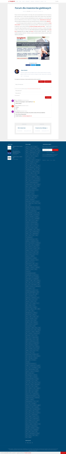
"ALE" (32, 146)
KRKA (26, 299)
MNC (35, 320)
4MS (35, 173)
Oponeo (30, 342)
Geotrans (32, 259)
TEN (30, 408)
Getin (37, 259)
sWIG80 (34, 405)
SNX (29, 391)
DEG (30, 231)
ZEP (33, 435)
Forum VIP (32, 1)
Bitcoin (37, 201)
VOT (34, 420)
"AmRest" (27, 148)
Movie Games (28, 327)
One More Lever (32, 340)
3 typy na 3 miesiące (35, 171)
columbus (27, 222)
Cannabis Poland (33, 210)
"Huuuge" (36, 156)
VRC (33, 422)
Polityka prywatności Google (31, 88)
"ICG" (26, 157)
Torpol (37, 410)
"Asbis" (27, 150)
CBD (38, 212)
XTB (36, 431)
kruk (33, 299)
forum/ (32, 31)
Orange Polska (35, 342)
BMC (36, 203)
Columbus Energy (34, 222)
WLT (31, 429)
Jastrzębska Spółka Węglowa (30, 291)
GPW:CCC (32, 267)
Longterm (11, 448)
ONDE (27, 340)
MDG (33, 310)
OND (37, 339)
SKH (26, 390)
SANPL (30, 376)
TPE (29, 412)
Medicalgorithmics (29, 312)
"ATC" (35, 150)
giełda (27, 261)
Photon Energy (28, 354)
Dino (26, 235)
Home (17, 1)
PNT (29, 359)
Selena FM (27, 384)
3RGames (27, 173)
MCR (29, 310)
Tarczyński (36, 407)
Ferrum (30, 252)
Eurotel (35, 248)
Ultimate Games (34, 414)
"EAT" (37, 154)
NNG (26, 333)
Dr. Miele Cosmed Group (30, 239)
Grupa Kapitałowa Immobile (30, 273)
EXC (38, 248)
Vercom (27, 418)
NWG (26, 337)
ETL (37, 246)
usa (37, 416)
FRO (34, 254)
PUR (29, 367)
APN (35, 186)
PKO (34, 356)
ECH (26, 242)
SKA (34, 388)
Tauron (27, 408)
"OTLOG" (36, 161)
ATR (26, 191)
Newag (33, 331)
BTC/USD (33, 208)
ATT (33, 191)
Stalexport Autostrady (29, 397)
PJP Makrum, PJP (35, 354)
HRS (29, 282)
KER (26, 293)
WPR (29, 431)
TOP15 (30, 410)
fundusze (27, 256)
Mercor (27, 316)
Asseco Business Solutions (30, 190)
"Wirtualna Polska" (29, 169)
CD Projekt (30, 214)
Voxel (30, 422)
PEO (34, 350)
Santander (35, 376)
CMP (26, 220)
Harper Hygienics (29, 278)
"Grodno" (27, 156)
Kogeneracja (28, 297)
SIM (26, 388)
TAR (32, 407)
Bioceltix (27, 199)
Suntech (27, 405)
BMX (26, 205)
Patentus (37, 346)
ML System (32, 318)
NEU (35, 329)
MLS (32, 320)
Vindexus (30, 420)
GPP (26, 265)
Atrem (30, 191)
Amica (30, 180)
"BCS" (39, 150)
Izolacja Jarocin (28, 290)
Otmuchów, (31, 344)
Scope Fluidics (28, 380)
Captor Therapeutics (29, 212)
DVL (36, 239)
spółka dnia (49, 21)
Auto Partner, (28, 193)
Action (30, 174)
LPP (30, 303)
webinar (31, 424)
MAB (26, 305)
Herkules (27, 280)
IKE (26, 284)
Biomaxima (32, 199)
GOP (36, 263)
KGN (26, 295)
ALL (32, 178)
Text (26, 410)
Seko (36, 382)
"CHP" (27, 154)
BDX (29, 197)
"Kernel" (32, 159)
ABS (38, 173)
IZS (36, 290)
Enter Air (30, 246)
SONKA (36, 391)
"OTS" (27, 163)
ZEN (26, 435)
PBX (26, 348)
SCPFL (36, 380)
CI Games (36, 216)
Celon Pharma (36, 214)
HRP (26, 282)
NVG (33, 335)
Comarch (27, 223)
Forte (26, 254)
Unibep (30, 416)
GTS (32, 276)
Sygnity (38, 405)
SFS (26, 386)
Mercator (34, 314)
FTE (37, 254)
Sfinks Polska (37, 384)
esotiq (34, 246)
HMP (31, 280)
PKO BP (38, 356)
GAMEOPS (32, 256)
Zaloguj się (41, 81)
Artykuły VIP (37, 1)
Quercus (32, 371)
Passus (30, 346)
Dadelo (36, 227)
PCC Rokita (30, 348)
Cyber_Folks (28, 227)
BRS (29, 208)
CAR (35, 212)
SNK (26, 391)
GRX (26, 276)
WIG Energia (28, 425)
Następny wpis (42, 124)
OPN (26, 342)
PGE (30, 352)
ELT (26, 244)
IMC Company (34, 284)
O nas (20, 1)
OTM (26, 344)
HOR (34, 280)
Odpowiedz (48, 97)
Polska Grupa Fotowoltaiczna (31, 363)
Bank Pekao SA (35, 195)
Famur (32, 250)
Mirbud (27, 318)
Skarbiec (38, 388)
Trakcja (33, 412)
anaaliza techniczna (36, 180)
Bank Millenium (28, 195)
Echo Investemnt (32, 242)
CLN (32, 218)
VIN (26, 420)
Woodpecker (36, 429)
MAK (34, 305)
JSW (37, 291)
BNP (29, 205)
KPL (38, 297)
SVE (30, 405)
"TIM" (26, 167)
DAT (26, 229)
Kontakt (42, 1)
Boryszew (37, 207)
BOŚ (26, 208)
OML (34, 339)
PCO (35, 348)
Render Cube (31, 373)
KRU (30, 299)
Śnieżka (36, 390)
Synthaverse (28, 407)
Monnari (30, 323)
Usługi (23, 1)
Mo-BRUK (27, 322)
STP (37, 401)
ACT (26, 174)
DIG (30, 233)
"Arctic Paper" (33, 148)
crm (34, 225)
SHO (32, 386)
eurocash (30, 248)
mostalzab (35, 323)
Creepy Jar (36, 223)
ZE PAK (38, 433)
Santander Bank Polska (30, 378)
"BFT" (38, 152)
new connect (28, 331)
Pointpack (33, 359)
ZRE (26, 437)
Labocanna (27, 301)
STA (38, 395)
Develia (27, 233)
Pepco (27, 352)
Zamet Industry (32, 433)
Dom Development (29, 237)
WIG (39, 424)
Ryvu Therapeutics (29, 374)
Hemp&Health (35, 278)
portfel (38, 365)
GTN (29, 276)
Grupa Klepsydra (28, 274)
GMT (33, 263)
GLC (33, 261)
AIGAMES (33, 176)
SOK (32, 391)
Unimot (34, 416)
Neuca (39, 329)
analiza (27, 182)
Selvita (32, 384)
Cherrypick (31, 216)
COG (33, 220)
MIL (37, 316)
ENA (29, 244)
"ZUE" (38, 169)
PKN (26, 356)
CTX (37, 225)
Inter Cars (32, 286)
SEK (32, 382)
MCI (26, 310)
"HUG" (32, 156)
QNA (26, 369)
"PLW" (27, 165)
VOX (26, 422)
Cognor (36, 220)
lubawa (34, 303)
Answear (38, 184)
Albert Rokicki (28, 11)
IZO (33, 288)
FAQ (45, 1)
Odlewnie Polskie (28, 339)
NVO (36, 335)
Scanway (36, 378)
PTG (26, 367)
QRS (37, 369)
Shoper (36, 386)
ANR (34, 184)
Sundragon (34, 403)
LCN (35, 301)
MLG (36, 318)
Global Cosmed (28, 263)
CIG (26, 218)
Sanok (27, 376)
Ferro (27, 252)
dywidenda (27, 240)
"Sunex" (34, 165)
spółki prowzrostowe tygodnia (31, 395)
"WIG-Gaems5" (31, 167)
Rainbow (36, 371)
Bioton (33, 201)
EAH (37, 240)
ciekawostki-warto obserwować (45, 19)
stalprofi (27, 399)
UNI (26, 416)
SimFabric (30, 388)
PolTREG (27, 365)
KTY (36, 299)
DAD (32, 227)
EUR (26, 248)
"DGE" (34, 154)
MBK (35, 308)
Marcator (27, 308)
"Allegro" (35, 146)
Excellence (27, 250)
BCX (26, 197)
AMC (26, 180)
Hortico (38, 280)
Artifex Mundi (34, 188)
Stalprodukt (37, 397)
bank (33, 193)
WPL (26, 431)
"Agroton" (27, 146)
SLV (33, 390)
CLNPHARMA (37, 218)
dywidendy (33, 240)
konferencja (34, 297)
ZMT (36, 435)
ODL (30, 337)
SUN (29, 403)
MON (26, 323)
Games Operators (29, 257)
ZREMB (30, 437)
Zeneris (30, 435)
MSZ (39, 327)
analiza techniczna (29, 184)
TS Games (38, 412)
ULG (29, 414)
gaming (35, 257)
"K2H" (34, 157)
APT (26, 188)
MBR (38, 308)
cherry (27, 216)
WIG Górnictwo (34, 425)
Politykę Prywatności (49, 154)
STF (34, 401)
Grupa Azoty (28, 271)
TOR (33, 410)
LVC (37, 303)
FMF (34, 252)
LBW (32, 301)
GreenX (32, 269)
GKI (30, 261)
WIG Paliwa (27, 427)
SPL (30, 393)
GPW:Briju (27, 267)
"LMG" (27, 161)
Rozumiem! (63, 452)
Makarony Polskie (29, 307)
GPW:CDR (37, 267)
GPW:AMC (30, 265)
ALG (29, 178)
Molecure (35, 322)
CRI (31, 225)
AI (29, 176)
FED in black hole (21, 128)
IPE (26, 288)
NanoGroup (28, 329)
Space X (27, 393)
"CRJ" (30, 154)
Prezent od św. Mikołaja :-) (41, 128)
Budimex (38, 208)
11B (26, 171)
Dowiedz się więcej (27, 452)
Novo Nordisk (28, 335)
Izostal (33, 290)
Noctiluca (30, 333)
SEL (39, 382)
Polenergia (27, 361)
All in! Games (37, 178)
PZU (39, 367)
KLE (35, 295)
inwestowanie (37, 286)
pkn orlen (30, 356)
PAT (33, 346)
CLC (29, 218)
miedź (34, 316)
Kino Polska (31, 295)
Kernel (30, 293)
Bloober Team (31, 203)
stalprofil (31, 399)
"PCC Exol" (31, 163)
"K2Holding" (28, 159)
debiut (38, 229)
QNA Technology (32, 369)
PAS (26, 346)
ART (29, 188)
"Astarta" (31, 150)
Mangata (34, 307)
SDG (29, 382)
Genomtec (27, 259)
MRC (36, 327)
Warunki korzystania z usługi (37, 88)
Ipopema (29, 288)
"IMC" (30, 157)
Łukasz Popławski (16, 159)
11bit (29, 171)
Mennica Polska (28, 314)
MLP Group (28, 320)
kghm (37, 293)
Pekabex (27, 350)
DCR (34, 229)
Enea (32, 244)
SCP (33, 380)
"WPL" (35, 169)
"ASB (38, 148)
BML (39, 203)
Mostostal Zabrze (29, 325)
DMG (30, 235)
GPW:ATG (35, 265)
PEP (37, 350)
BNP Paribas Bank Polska (30, 207)
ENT (26, 246)
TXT (26, 414)
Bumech (27, 210)
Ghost (38, 448)
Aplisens (31, 186)
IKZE (29, 284)
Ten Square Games (36, 408)
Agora (27, 176)
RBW (26, 373)
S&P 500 (35, 374)
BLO (26, 203)
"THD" (39, 165)
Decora (27, 231)
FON (37, 252)
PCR (38, 348)
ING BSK (27, 286)
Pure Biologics (34, 367)
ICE (32, 282)
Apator (27, 186)
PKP (26, 357)
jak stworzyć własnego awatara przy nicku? (37, 26)
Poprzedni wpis (24, 124)
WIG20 (37, 427)
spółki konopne (35, 393)
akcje (26, 178)
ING (38, 284)
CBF (26, 214)
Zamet (27, 433)
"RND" (30, 165)
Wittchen (27, 429)
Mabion (30, 305)
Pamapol (36, 344)
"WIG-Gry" (37, 167)
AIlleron (38, 176)
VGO (31, 418)
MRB (33, 327)
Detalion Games (36, 231)
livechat (27, 303)
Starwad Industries (29, 401)
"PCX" (35, 163)
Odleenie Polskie (35, 337)
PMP (26, 359)
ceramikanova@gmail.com (27, 115)
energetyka (37, 244)
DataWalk (30, 229)
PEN (31, 350)
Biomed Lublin (28, 201)
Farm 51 (36, 250)
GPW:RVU (27, 269)
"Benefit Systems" (33, 152)
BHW (33, 197)
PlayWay (35, 357)
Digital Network (35, 233)
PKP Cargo (30, 357)
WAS (36, 422)
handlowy (36, 276)
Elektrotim (38, 242)
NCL (32, 329)
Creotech (27, 225)
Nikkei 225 (37, 331)
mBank (32, 308)
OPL (37, 340)
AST (37, 190)
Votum (38, 420)
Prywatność (44, 160)
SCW (26, 382)
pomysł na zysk (33, 365)
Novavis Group (36, 333)
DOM (36, 235)
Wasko (27, 424)
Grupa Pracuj (35, 274)
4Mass (32, 173)
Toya (26, 412)
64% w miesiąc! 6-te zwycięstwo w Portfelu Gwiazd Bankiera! (16, 152)
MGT (30, 316)
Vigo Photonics (35, 418)
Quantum (27, 371)
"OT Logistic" (31, 161)
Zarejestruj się (48, 81)
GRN (36, 269)
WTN (33, 431)
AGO (36, 174)
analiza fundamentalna (34, 182)
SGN (29, 386)
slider (30, 390)
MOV (34, 325)
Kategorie (27, 1)
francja (30, 254)
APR (38, 186)
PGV (33, 352)
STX (26, 403)
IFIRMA (38, 282)
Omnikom (30, 448)
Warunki (48, 160)
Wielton (35, 424)
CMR (29, 220)
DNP (33, 235)
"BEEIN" (27, 152)
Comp (32, 223)
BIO (35, 197)
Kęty (33, 293)
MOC (31, 322)
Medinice (35, 312)
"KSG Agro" (38, 159)
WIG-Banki (33, 427)
